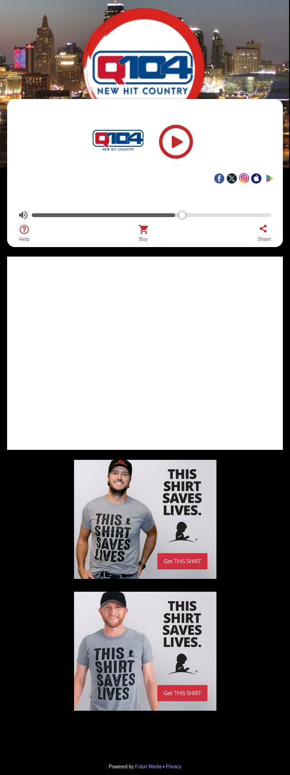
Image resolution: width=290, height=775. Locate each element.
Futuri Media (148, 766)
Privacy (173, 766)
